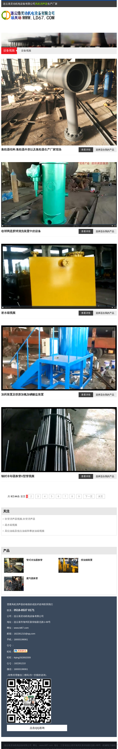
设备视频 (26, 50)
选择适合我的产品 (105, 149)
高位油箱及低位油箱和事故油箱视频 (24, 530)
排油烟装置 (86, 560)
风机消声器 (41, 3)
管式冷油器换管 (34, 560)
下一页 (89, 496)
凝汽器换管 (32, 578)
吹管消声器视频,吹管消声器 (20, 518)
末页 (100, 496)
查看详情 (85, 149)
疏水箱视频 (11, 524)
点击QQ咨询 (37, 727)
